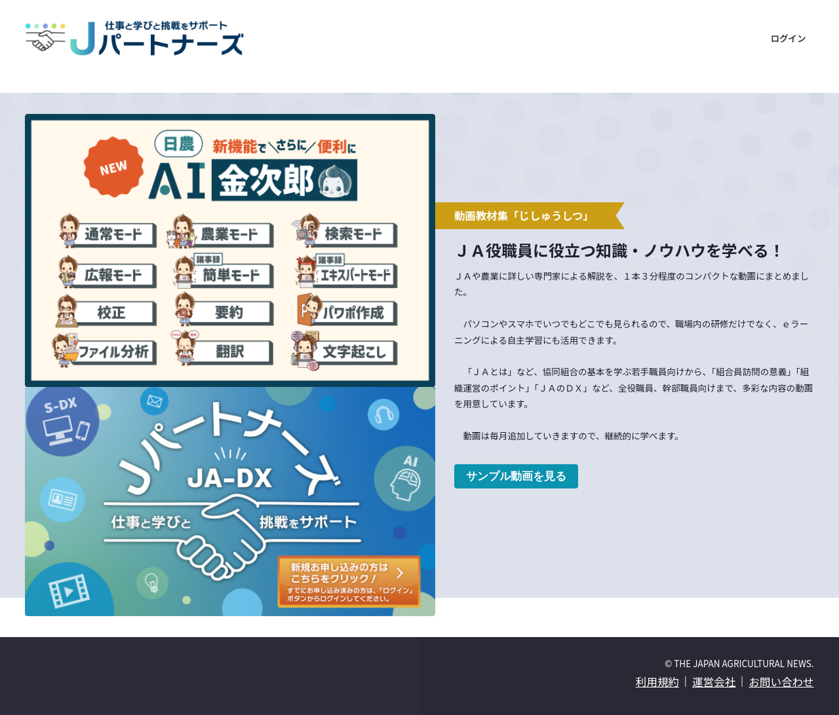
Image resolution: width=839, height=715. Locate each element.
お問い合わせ (781, 681)
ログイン (788, 38)
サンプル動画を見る (516, 476)
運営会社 (713, 681)
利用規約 (657, 681)
